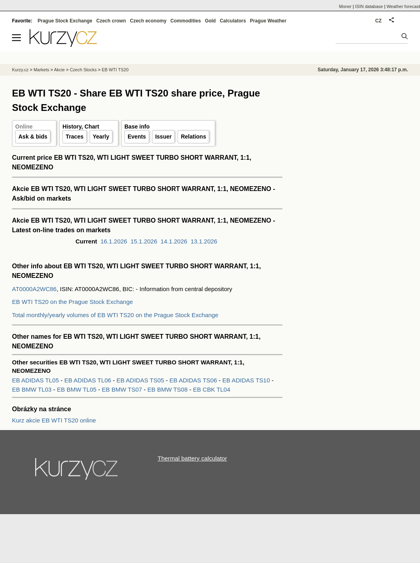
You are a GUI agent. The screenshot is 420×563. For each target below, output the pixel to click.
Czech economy (148, 21)
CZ (378, 21)
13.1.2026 (203, 241)
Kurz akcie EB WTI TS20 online (54, 420)
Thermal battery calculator (192, 458)
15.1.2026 (143, 241)
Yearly (101, 136)
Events (137, 136)
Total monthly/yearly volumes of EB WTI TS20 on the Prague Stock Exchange (115, 315)
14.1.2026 (173, 241)
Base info (137, 126)
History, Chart (80, 126)
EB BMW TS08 (168, 389)
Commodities (185, 21)
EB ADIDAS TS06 (194, 380)
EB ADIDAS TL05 (36, 380)
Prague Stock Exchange (65, 21)
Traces (74, 136)
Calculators (233, 21)
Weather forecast (403, 6)
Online (24, 126)
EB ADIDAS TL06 (88, 380)
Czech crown (111, 21)
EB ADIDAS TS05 (141, 380)
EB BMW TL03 (32, 389)
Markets (41, 69)
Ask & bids (32, 136)
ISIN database (369, 6)
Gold (210, 21)
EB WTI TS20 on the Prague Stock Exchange (72, 301)
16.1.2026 (113, 241)
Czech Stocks (83, 69)
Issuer (163, 136)
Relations (193, 136)
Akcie (59, 69)
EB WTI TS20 (115, 69)
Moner (345, 6)
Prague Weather (268, 21)
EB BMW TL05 (77, 389)
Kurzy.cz (20, 69)
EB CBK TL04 (211, 389)
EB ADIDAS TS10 (247, 380)
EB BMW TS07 (123, 389)
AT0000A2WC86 (34, 289)
